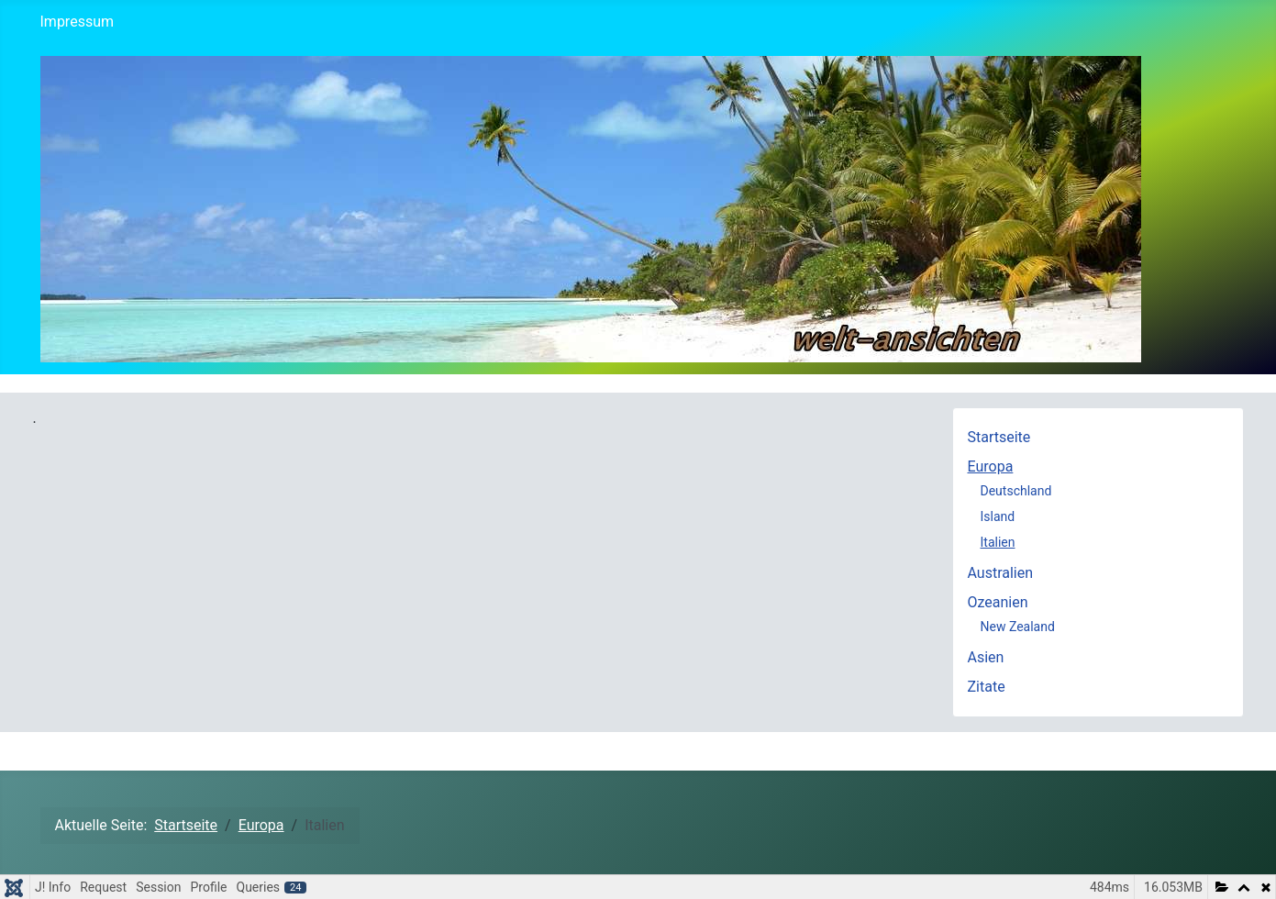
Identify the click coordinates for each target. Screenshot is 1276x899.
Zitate (986, 686)
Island (998, 516)
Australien (1001, 573)
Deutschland (1016, 490)
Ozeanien (998, 602)
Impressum (77, 21)
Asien (986, 657)
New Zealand (1018, 626)
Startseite (999, 437)
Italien (998, 542)
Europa (991, 466)
